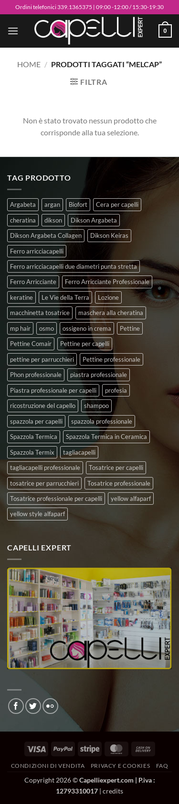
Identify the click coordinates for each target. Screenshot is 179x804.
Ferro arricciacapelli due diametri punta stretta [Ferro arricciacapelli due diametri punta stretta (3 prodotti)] (73, 266)
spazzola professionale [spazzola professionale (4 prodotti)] (101, 421)
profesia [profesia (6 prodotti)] (116, 390)
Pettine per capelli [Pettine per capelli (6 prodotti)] (84, 343)
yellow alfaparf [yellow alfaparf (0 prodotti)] (131, 498)
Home (29, 64)
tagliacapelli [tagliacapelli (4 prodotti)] (79, 452)
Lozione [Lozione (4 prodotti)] (108, 297)
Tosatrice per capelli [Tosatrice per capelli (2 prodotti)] (116, 467)
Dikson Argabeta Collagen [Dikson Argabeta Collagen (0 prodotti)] (46, 235)
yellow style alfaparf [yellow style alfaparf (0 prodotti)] (37, 514)
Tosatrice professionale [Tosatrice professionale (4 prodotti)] (118, 483)
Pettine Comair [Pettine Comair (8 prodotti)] (31, 343)
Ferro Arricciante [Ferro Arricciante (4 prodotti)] (33, 281)
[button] (13, 30)
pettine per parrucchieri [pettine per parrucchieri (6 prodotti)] (42, 359)
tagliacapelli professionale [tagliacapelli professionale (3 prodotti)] (45, 467)
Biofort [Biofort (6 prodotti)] (78, 204)
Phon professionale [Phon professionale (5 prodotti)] (36, 374)
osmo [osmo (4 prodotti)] (46, 328)
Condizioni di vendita (48, 765)
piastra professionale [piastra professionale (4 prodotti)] (98, 374)
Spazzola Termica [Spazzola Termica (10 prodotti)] (33, 436)
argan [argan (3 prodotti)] (52, 204)
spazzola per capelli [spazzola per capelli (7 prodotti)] (36, 421)
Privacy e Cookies (120, 765)
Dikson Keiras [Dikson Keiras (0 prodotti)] (109, 235)
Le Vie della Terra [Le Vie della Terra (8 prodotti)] (65, 297)
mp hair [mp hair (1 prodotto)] (20, 328)
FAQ (162, 765)
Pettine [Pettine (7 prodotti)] (130, 328)
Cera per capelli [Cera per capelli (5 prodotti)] (117, 204)
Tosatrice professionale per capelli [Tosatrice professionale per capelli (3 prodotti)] (56, 498)
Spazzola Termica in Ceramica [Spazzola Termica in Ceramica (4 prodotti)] (106, 436)
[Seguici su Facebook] (16, 706)
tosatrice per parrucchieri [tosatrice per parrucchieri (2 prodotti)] (44, 483)
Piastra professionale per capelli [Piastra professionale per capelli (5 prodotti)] (53, 390)
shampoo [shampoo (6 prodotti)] (96, 405)
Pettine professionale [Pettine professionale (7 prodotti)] (111, 359)
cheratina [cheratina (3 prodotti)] (23, 220)
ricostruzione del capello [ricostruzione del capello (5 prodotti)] (42, 405)
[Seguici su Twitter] (33, 706)
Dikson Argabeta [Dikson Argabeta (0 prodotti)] (94, 220)
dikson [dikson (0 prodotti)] (53, 220)
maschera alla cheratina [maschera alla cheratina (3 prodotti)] (110, 312)
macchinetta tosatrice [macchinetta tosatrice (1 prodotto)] (40, 312)
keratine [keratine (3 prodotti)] (21, 297)
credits (113, 791)
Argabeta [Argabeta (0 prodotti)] (23, 204)
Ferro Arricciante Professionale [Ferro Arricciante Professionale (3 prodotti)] (107, 281)
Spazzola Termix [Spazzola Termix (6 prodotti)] (32, 452)
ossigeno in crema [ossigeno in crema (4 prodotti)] (87, 328)
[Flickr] (50, 706)
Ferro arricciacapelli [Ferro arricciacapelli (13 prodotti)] (36, 251)
